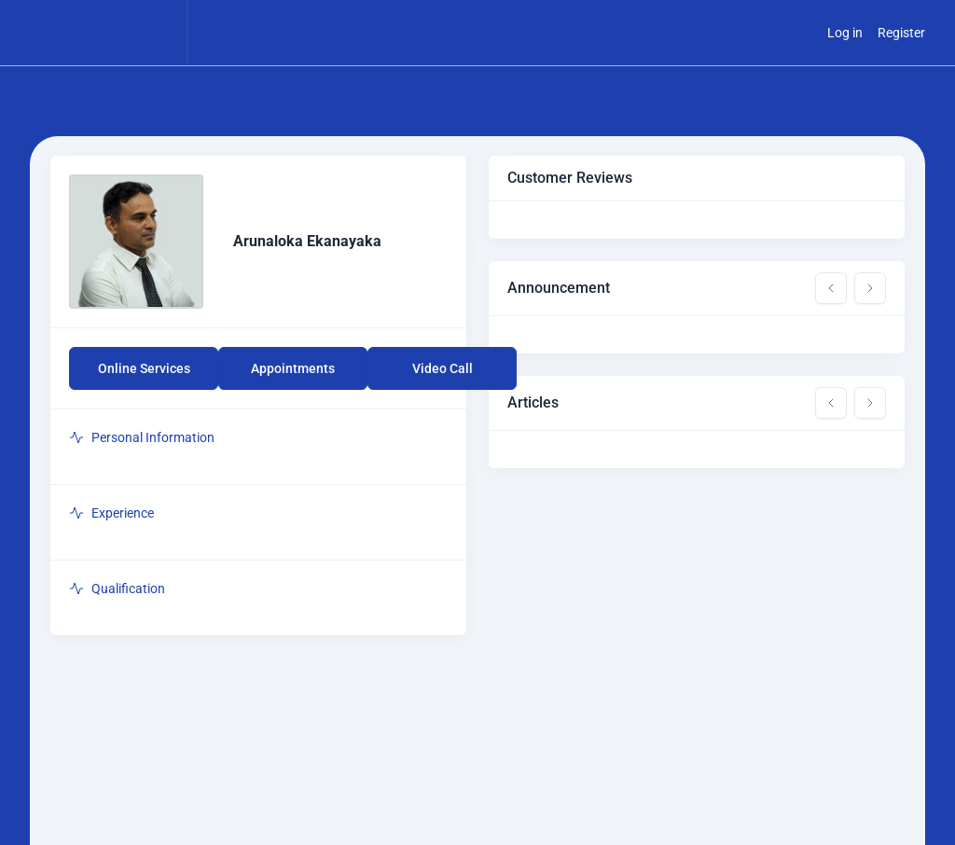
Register (901, 32)
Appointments (293, 368)
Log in (845, 32)
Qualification (117, 588)
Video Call (442, 368)
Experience (111, 513)
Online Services (144, 368)
